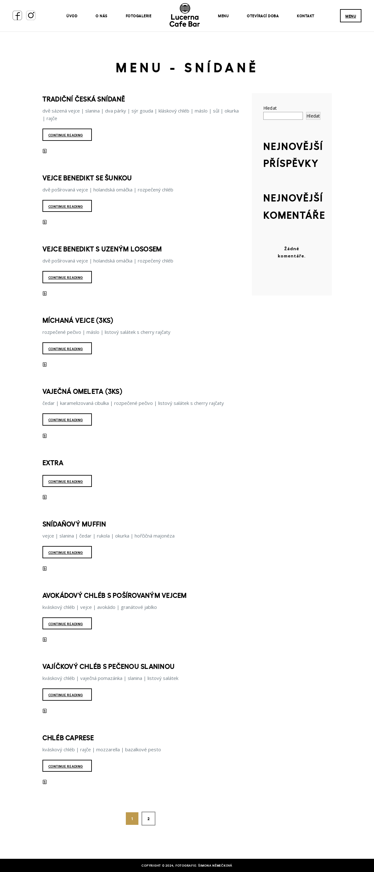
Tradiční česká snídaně (83, 99)
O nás (102, 16)
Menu (223, 16)
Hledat (270, 108)
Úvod (71, 16)
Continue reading (65, 135)
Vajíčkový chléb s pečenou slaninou (108, 666)
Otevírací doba (263, 16)
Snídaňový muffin (74, 524)
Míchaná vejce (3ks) (78, 320)
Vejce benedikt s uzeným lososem (102, 249)
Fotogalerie (139, 16)
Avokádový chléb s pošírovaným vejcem (114, 595)
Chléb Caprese (68, 737)
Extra (52, 462)
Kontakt (306, 16)
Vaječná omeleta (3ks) (82, 391)
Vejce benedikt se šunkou (87, 178)
